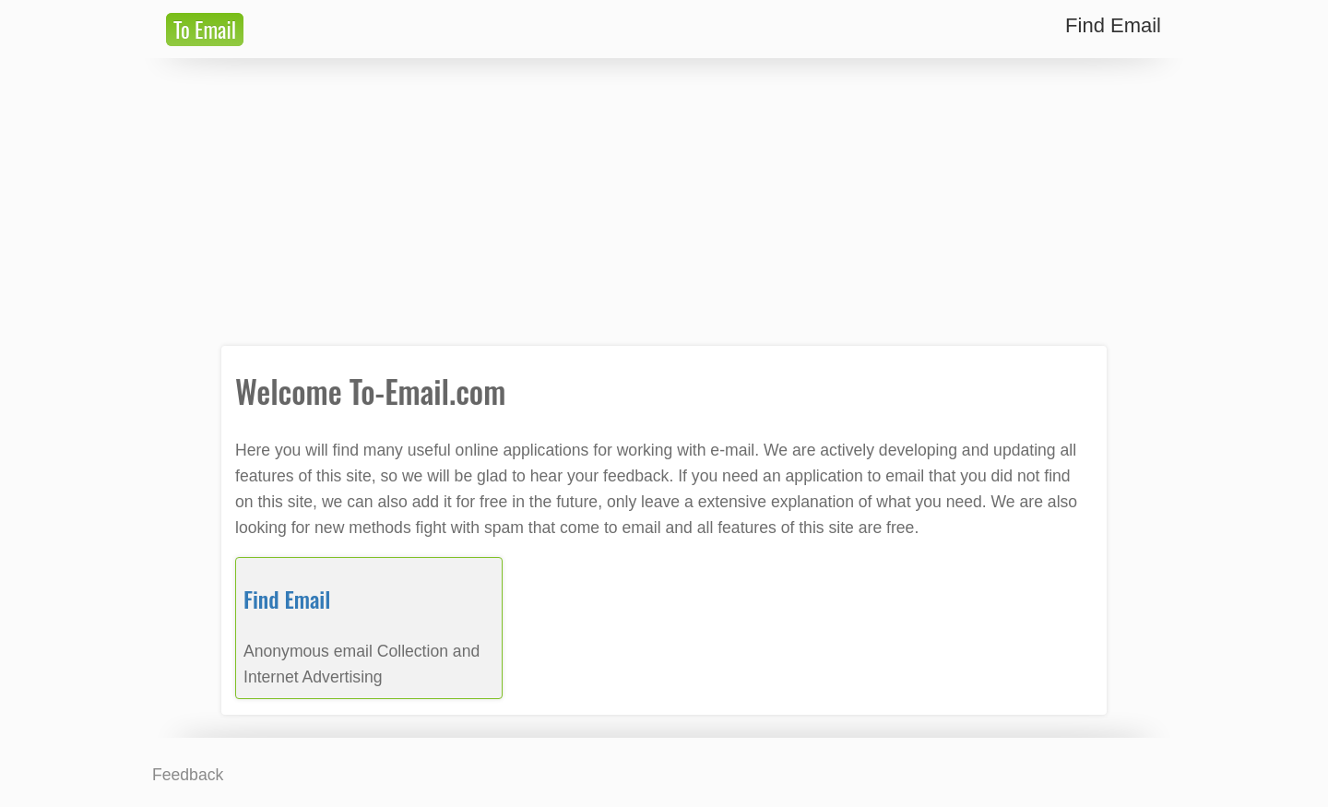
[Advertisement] (664, 202)
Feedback (187, 774)
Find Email (286, 598)
